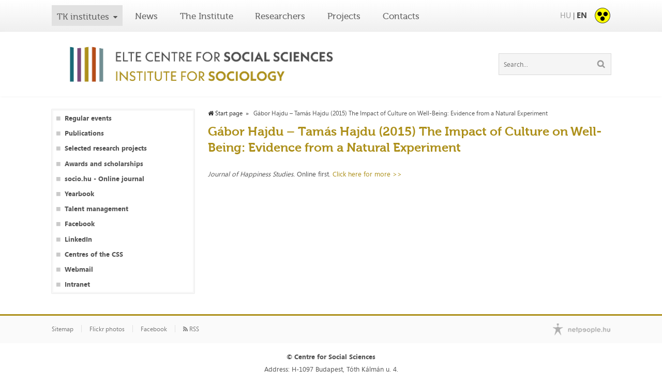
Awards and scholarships (104, 163)
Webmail (79, 269)
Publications (84, 133)
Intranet (77, 284)
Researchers (280, 16)
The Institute (206, 16)
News (146, 16)
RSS (191, 329)
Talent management (96, 208)
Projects (343, 16)
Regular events (88, 118)
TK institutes (83, 16)
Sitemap (62, 329)
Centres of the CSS (94, 254)
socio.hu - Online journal (104, 178)
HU (565, 15)
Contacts (401, 16)
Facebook (80, 223)
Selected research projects (106, 148)
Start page (225, 113)
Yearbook (79, 193)
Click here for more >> (367, 174)
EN (582, 15)
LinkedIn (78, 239)
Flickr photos (107, 329)
